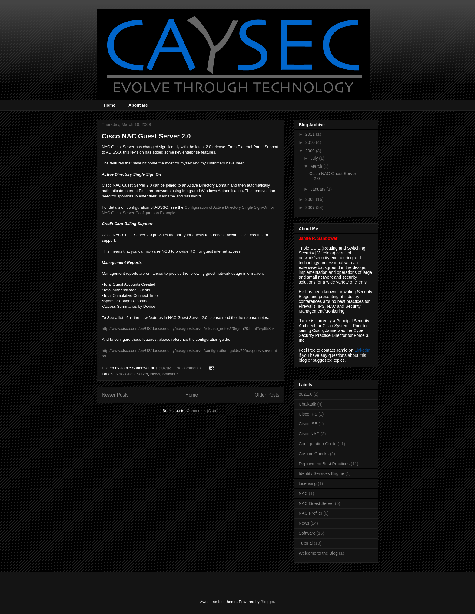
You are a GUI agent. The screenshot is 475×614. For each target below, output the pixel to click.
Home (109, 105)
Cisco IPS (308, 414)
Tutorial (306, 543)
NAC (303, 493)
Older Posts (267, 394)
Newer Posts (115, 394)
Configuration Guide (318, 443)
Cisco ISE (308, 423)
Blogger (267, 601)
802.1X (305, 394)
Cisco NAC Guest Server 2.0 (146, 136)
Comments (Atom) (202, 410)
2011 (310, 134)
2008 (310, 199)
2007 (310, 207)
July (314, 158)
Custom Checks (314, 453)
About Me (138, 105)
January (318, 189)
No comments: (189, 368)
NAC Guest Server (132, 374)
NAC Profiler (310, 513)
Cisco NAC (309, 433)
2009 (310, 150)
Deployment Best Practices (324, 463)
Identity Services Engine (321, 473)
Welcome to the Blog (318, 553)
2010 (310, 142)
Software (170, 374)
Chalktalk (307, 404)
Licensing (308, 483)
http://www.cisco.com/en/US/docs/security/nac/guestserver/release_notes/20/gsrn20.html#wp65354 (188, 328)
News (155, 374)
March (316, 166)
